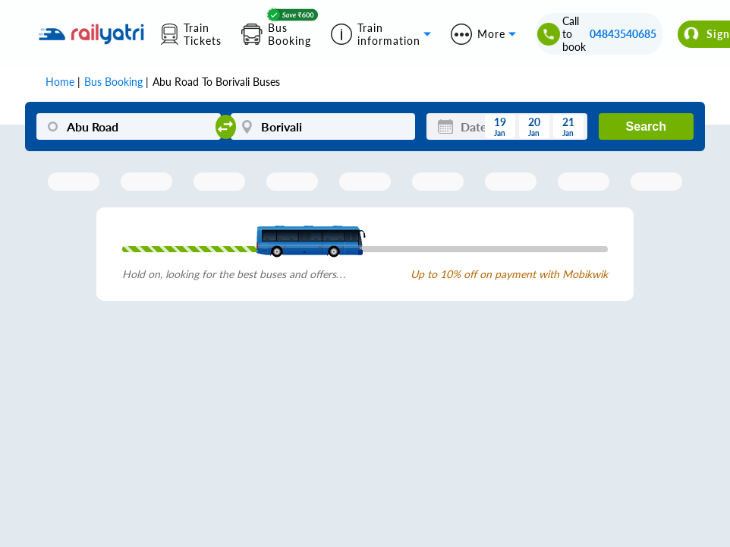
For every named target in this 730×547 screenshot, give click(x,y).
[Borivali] (322, 126)
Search (646, 126)
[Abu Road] (128, 126)
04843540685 (623, 33)
